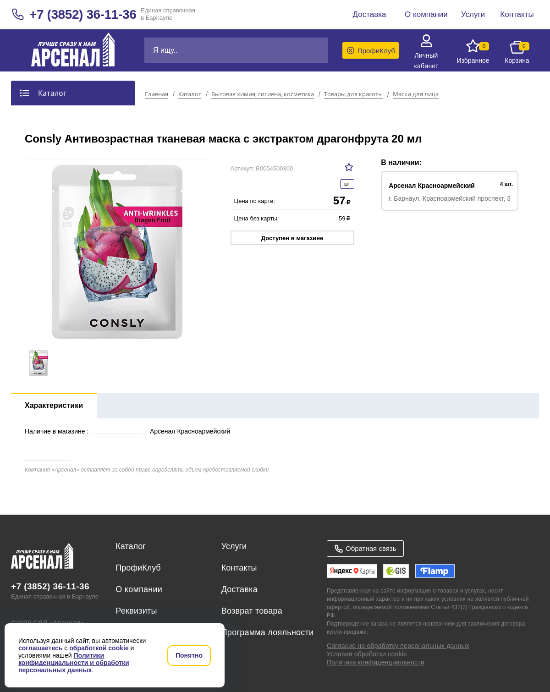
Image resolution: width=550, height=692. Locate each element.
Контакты (239, 567)
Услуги (234, 546)
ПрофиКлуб (138, 567)
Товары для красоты (353, 94)
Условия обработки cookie (367, 654)
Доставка (239, 589)
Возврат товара (251, 610)
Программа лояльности (267, 632)
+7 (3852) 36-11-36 (82, 14)
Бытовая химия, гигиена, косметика (262, 94)
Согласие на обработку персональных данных (398, 645)
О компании (139, 589)
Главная (156, 94)
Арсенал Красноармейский (432, 185)
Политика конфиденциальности (375, 662)
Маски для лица (416, 94)
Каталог (189, 94)
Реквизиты (136, 610)
